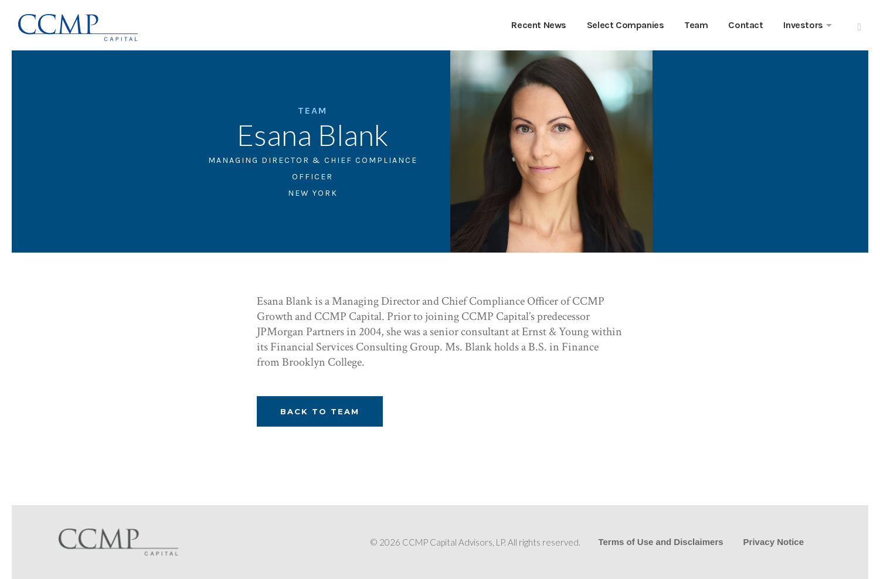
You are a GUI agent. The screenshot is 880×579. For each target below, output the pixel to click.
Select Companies (625, 24)
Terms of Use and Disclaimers (660, 542)
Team (696, 24)
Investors (803, 24)
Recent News (538, 24)
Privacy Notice (773, 542)
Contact (745, 24)
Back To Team (319, 411)
